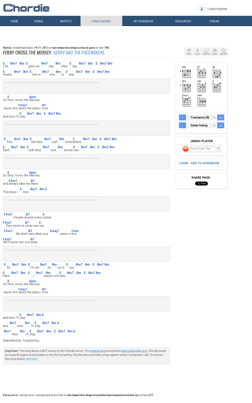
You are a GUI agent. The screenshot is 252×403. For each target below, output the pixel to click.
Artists (65, 21)
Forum (214, 21)
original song (98, 350)
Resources (183, 21)
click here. (32, 358)
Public (101, 21)
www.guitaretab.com (134, 350)
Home (14, 21)
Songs (38, 21)
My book (143, 21)
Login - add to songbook (199, 163)
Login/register (217, 9)
